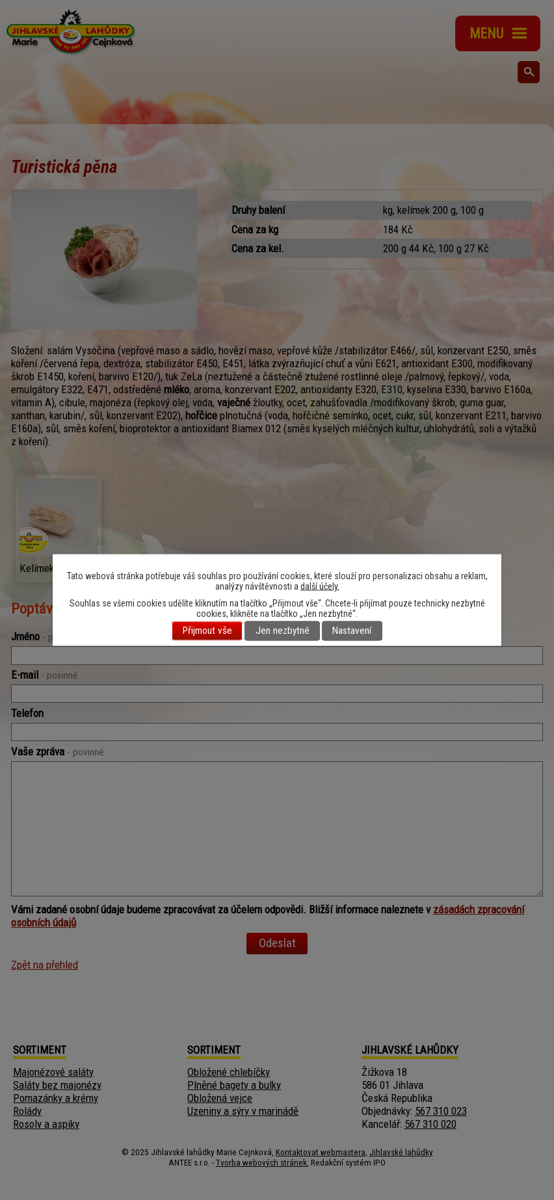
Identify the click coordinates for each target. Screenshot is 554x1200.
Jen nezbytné (283, 631)
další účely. (319, 586)
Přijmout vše (207, 631)
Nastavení (351, 631)
